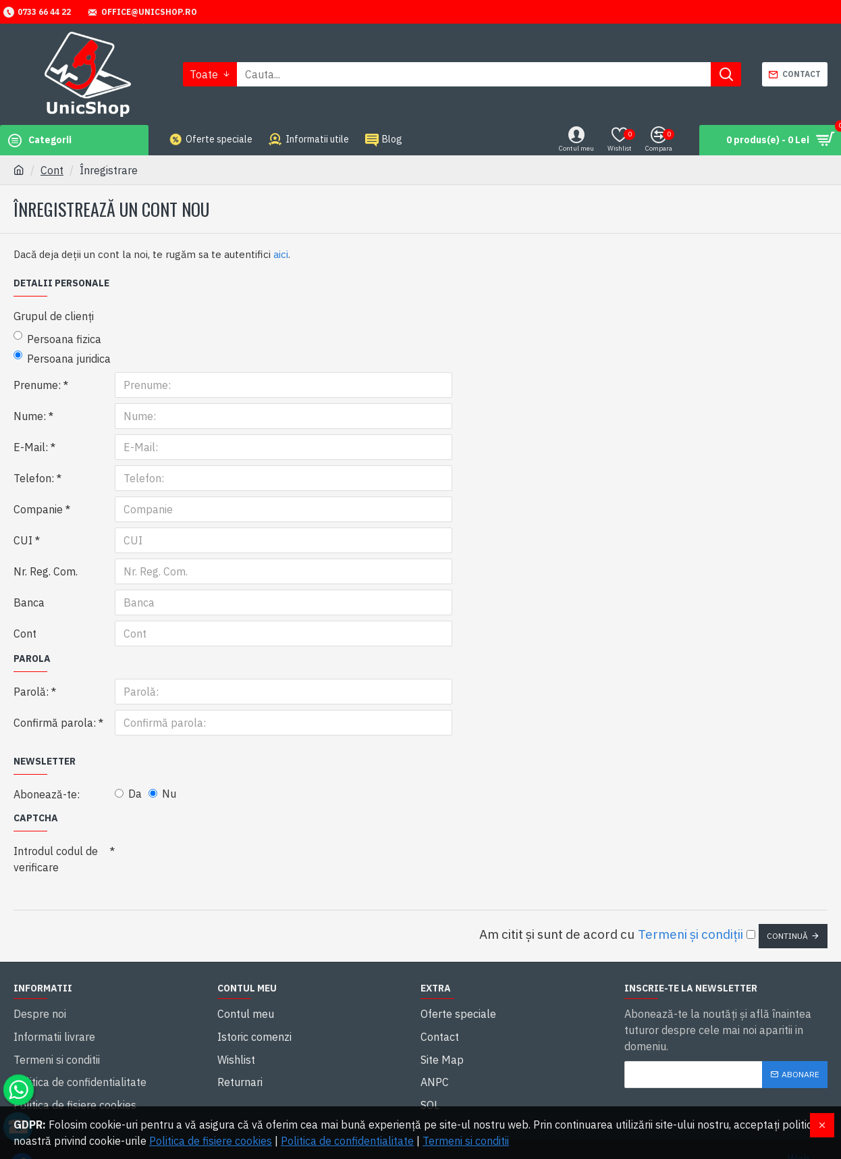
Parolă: (31, 691)
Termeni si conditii (466, 1141)
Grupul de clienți (53, 316)
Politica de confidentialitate (347, 1141)
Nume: (29, 416)
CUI (22, 540)
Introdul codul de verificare (55, 859)
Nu (162, 793)
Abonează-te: (46, 794)
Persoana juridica (62, 358)
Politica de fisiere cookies (210, 1141)
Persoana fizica (57, 338)
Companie (38, 509)
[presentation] (209, 862)
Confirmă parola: (54, 722)
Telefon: (33, 478)
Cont (51, 170)
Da (128, 793)
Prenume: (37, 385)
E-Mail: (30, 447)
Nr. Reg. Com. (45, 571)
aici (280, 254)
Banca (29, 602)
